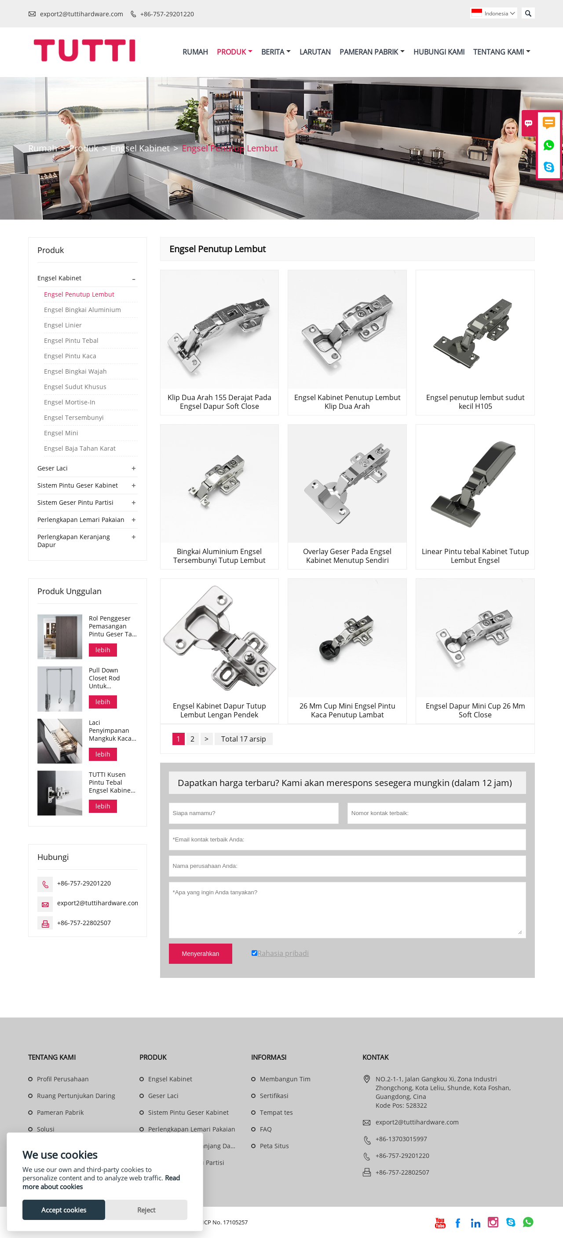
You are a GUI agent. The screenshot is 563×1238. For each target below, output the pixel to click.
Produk (234, 52)
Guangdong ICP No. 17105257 (209, 1223)
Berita (276, 52)
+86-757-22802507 (84, 923)
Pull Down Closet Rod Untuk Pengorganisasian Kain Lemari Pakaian (113, 679)
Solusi (46, 1129)
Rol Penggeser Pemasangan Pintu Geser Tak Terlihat (112, 627)
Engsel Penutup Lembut (79, 295)
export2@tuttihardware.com (81, 14)
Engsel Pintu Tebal (71, 341)
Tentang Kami (501, 52)
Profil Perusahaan (63, 1079)
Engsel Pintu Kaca (70, 356)
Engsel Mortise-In (69, 403)
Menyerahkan (200, 954)
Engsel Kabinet (140, 148)
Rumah (195, 52)
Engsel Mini (61, 433)
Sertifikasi (274, 1096)
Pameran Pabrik (372, 52)
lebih (102, 650)
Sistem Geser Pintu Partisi (75, 503)
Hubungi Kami (438, 52)
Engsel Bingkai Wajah (75, 372)
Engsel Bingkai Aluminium (82, 310)
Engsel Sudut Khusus (75, 387)
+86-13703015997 (401, 1139)
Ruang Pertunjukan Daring (76, 1096)
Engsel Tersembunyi (74, 418)
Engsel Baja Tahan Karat (80, 449)
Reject (146, 1209)
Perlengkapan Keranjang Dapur (73, 541)
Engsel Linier (63, 326)
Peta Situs (274, 1146)
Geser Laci (52, 468)
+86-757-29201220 (167, 14)
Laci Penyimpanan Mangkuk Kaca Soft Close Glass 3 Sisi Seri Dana (112, 731)
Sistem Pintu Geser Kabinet (77, 485)
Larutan (315, 52)
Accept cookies (63, 1209)
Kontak (375, 1057)
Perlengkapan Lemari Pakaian (80, 520)
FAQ (266, 1129)
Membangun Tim (285, 1079)
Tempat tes (276, 1113)
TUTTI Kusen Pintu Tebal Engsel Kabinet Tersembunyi (111, 783)
